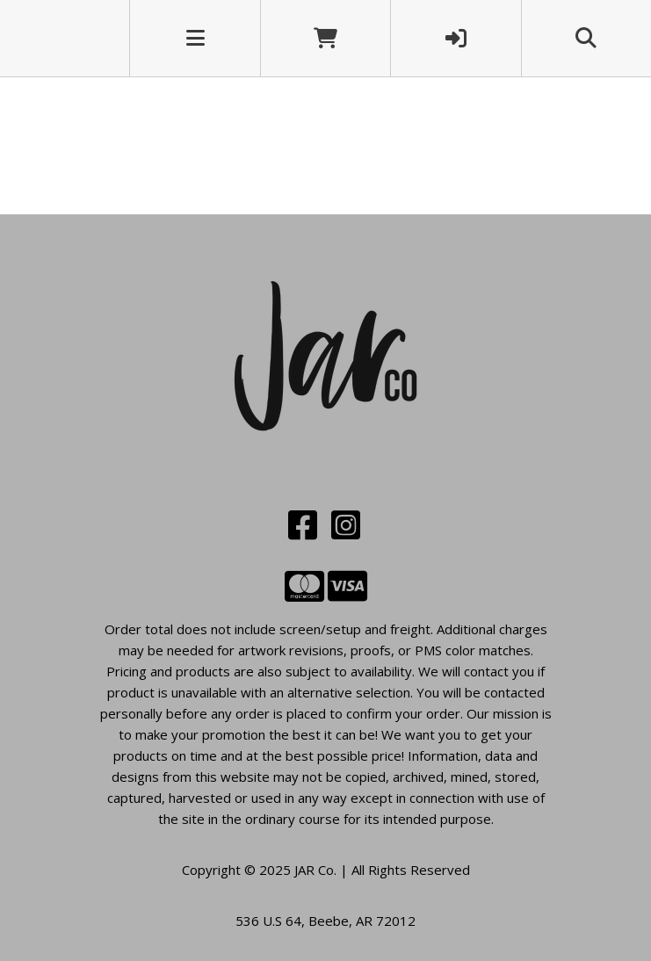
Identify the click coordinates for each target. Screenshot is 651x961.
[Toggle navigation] (195, 37)
